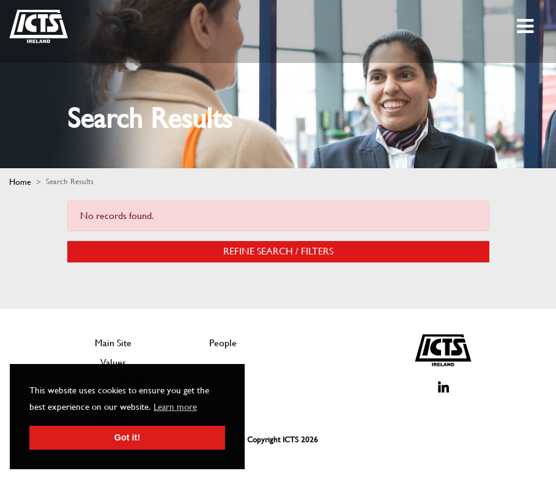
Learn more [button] (175, 406)
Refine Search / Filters (278, 251)
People (223, 343)
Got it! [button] (127, 437)
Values (113, 362)
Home (20, 182)
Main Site (113, 343)
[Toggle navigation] (526, 26)
